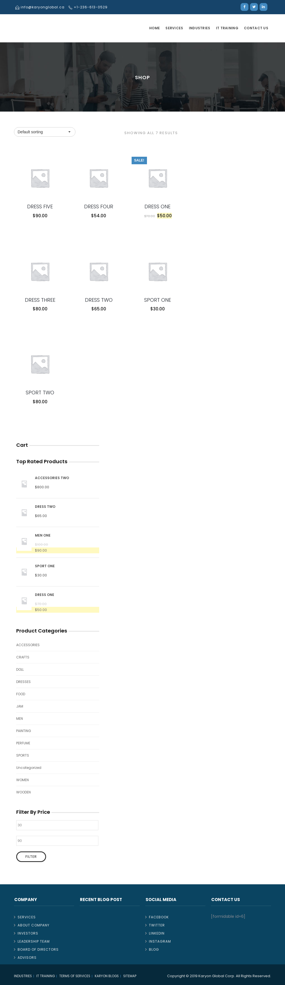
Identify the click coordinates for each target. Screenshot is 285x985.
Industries (199, 28)
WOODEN (23, 792)
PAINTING (23, 730)
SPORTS (22, 755)
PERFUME (23, 743)
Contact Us (256, 28)
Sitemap (129, 976)
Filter (31, 856)
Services (174, 28)
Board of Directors (38, 949)
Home (154, 28)
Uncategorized (28, 767)
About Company (33, 925)
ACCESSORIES (28, 645)
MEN (19, 718)
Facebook (159, 917)
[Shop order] (44, 132)
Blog (154, 949)
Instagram (160, 941)
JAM (19, 706)
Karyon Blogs (107, 976)
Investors (28, 933)
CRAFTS (22, 657)
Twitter (157, 925)
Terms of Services (74, 976)
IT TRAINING (227, 28)
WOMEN (22, 780)
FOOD (20, 694)
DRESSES (23, 681)
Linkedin (157, 933)
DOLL (20, 669)
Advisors (27, 957)
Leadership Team (34, 941)
